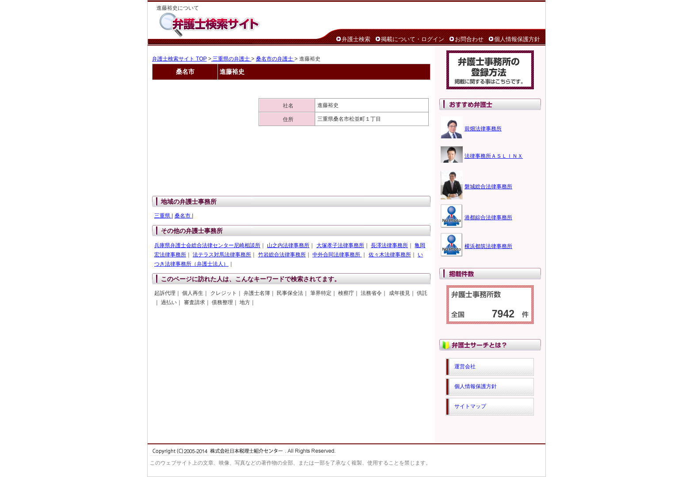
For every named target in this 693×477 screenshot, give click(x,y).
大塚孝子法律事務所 (340, 245)
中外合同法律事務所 (337, 255)
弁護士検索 (356, 39)
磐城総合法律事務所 (488, 186)
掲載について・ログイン (412, 39)
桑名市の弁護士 (275, 59)
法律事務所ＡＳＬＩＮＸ (494, 156)
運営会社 (465, 366)
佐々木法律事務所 (390, 255)
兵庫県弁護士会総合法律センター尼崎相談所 (207, 245)
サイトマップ (470, 406)
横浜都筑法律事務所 (488, 246)
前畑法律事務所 (483, 129)
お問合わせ (469, 39)
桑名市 (183, 216)
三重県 (162, 216)
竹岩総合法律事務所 (282, 255)
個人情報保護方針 (517, 39)
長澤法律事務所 (389, 245)
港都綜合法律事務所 (488, 217)
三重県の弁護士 (231, 59)
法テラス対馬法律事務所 (222, 255)
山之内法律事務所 (288, 245)
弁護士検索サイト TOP (179, 59)
